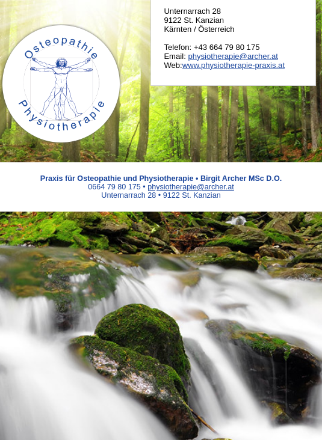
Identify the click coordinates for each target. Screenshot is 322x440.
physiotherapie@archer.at (232, 56)
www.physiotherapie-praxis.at (233, 65)
